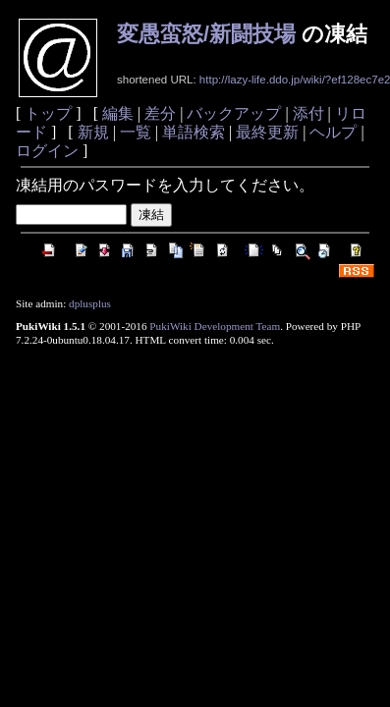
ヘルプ (333, 132)
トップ (48, 113)
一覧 (135, 132)
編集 (118, 113)
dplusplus (90, 303)
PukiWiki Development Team (214, 326)
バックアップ (234, 113)
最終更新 (267, 132)
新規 (93, 132)
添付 (308, 113)
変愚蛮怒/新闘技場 (206, 34)
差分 (160, 113)
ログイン (47, 150)
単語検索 (193, 132)
